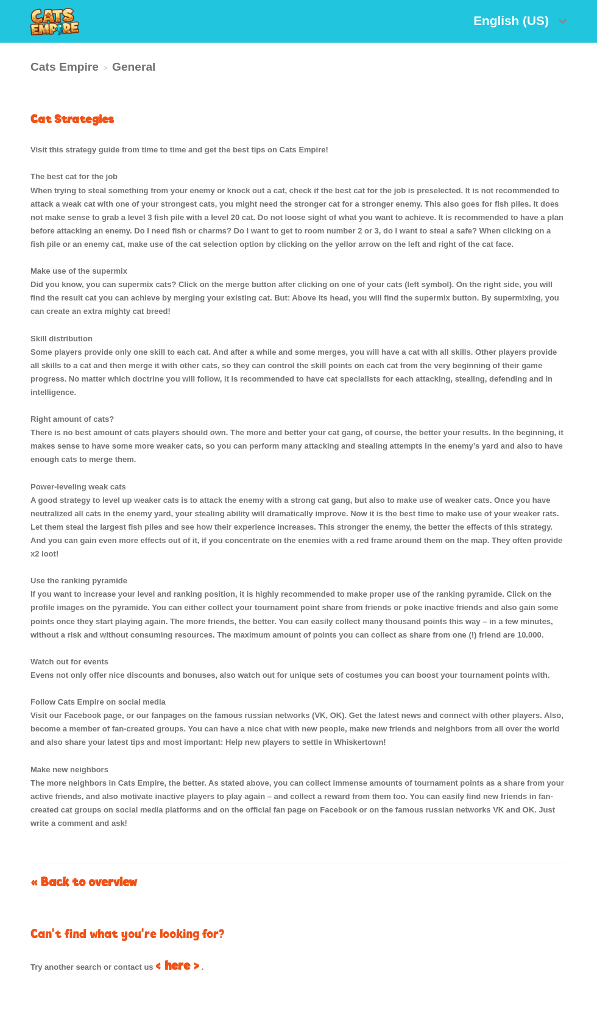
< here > (177, 965)
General (133, 66)
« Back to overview (83, 881)
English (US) (512, 20)
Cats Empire (64, 66)
